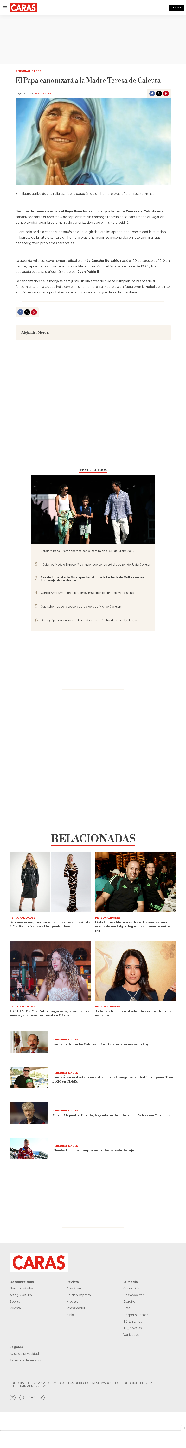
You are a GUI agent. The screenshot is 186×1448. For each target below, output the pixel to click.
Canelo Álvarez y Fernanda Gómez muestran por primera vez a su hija (88, 593)
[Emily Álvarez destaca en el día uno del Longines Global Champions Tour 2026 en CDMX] (29, 1078)
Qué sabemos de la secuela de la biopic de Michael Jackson (81, 606)
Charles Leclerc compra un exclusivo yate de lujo (93, 1150)
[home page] (23, 7)
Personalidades (28, 70)
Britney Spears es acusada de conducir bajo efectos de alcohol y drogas (89, 620)
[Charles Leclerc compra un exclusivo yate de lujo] (29, 1149)
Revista (176, 7)
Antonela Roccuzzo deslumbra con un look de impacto (133, 1013)
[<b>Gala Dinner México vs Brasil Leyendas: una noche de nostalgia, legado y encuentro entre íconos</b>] (135, 882)
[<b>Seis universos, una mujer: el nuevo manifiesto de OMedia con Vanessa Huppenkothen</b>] (50, 882)
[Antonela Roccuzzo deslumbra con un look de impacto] (135, 971)
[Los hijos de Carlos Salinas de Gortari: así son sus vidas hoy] (29, 1042)
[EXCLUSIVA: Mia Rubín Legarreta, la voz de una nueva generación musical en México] (50, 971)
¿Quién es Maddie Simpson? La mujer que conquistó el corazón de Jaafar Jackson (96, 564)
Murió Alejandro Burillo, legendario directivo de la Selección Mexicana (111, 1115)
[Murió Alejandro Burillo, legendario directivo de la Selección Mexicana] (29, 1113)
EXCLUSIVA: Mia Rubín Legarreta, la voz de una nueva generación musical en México (50, 1013)
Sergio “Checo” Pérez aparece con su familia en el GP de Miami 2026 (87, 551)
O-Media (130, 1282)
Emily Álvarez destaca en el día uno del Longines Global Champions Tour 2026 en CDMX (113, 1079)
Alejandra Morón (43, 93)
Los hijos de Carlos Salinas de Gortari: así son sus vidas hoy (100, 1044)
